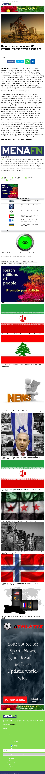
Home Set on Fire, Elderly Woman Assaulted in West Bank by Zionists (21, 459)
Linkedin (10, 766)
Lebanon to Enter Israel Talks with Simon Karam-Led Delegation (21, 367)
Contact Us (5, 736)
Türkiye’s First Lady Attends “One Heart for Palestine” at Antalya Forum (22, 553)
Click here (13, 724)
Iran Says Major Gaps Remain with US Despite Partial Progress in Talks (21, 491)
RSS (9, 768)
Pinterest (10, 764)
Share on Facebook (11, 63)
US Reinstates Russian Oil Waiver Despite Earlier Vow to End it (22, 617)
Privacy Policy (6, 734)
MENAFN (4, 71)
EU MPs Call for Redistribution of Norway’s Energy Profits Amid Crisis (20, 584)
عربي (21, 1)
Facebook (10, 759)
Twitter (9, 760)
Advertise (5, 738)
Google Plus (11, 762)
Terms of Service (7, 732)
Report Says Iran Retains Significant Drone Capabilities (21, 336)
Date (3, 60)
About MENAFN (7, 740)
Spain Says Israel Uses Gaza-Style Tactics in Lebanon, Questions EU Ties (21, 413)
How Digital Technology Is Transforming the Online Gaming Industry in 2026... (17, 263)
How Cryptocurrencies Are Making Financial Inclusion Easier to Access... (16, 259)
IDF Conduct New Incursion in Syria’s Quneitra (18, 522)
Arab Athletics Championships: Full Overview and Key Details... (14, 265)
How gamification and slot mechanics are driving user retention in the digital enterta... (19, 261)
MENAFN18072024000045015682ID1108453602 (17, 142)
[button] (24, 1)
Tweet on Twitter (20, 63)
